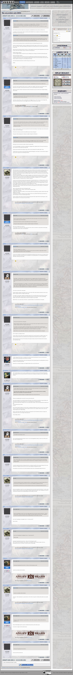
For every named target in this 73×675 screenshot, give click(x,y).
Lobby (20, 11)
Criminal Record (18, 306)
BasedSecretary (6, 271)
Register (58, 2)
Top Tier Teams (62, 75)
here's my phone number (22, 305)
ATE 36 (56, 67)
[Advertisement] (51, 6)
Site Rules (61, 672)
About (54, 672)
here (22, 106)
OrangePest (5, 370)
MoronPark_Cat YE (58, 61)
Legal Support (69, 672)
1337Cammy (57, 47)
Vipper (4, 18)
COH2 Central (16, 11)
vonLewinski (56, 66)
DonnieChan (15, 432)
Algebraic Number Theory (22, 307)
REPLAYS (47, 2)
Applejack (14, 274)
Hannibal (14, 20)
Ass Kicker (55, 37)
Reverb (55, 35)
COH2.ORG (4, 11)
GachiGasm (5, 354)
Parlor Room (11, 11)
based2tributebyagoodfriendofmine (33, 305)
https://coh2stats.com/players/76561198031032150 (24, 203)
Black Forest (29, 580)
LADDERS (36, 2)
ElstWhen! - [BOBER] (58, 63)
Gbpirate (5, 558)
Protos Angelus (6, 167)
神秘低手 (56, 65)
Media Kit (65, 672)
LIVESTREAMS (29, 2)
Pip (4, 454)
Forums (7, 11)
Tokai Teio (56, 60)
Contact (57, 672)
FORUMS (22, 2)
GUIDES (53, 2)
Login (58, 1)
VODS (42, 2)
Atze (54, 41)
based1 (16, 305)
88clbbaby (55, 94)
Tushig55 (56, 62)
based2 (41, 305)
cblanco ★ (56, 64)
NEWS (17, 2)
